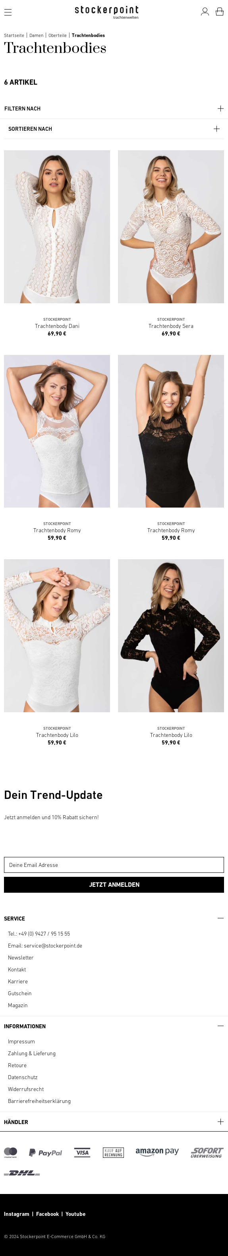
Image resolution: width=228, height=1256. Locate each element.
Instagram (16, 1214)
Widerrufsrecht (26, 1089)
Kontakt (17, 969)
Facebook (48, 1214)
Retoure (17, 1065)
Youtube (74, 1214)
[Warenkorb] (219, 11)
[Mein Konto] (205, 11)
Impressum (21, 1041)
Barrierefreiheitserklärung (39, 1101)
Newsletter (21, 957)
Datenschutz (23, 1077)
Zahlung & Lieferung (32, 1053)
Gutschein (20, 993)
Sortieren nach (114, 129)
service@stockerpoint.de (53, 945)
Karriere (18, 981)
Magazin (18, 1005)
